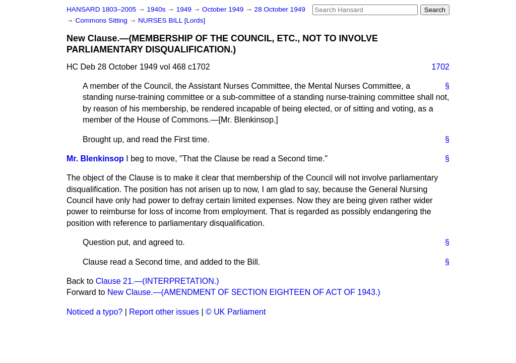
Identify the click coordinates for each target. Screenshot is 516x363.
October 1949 (223, 9)
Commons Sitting (102, 20)
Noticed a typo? (94, 312)
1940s (157, 9)
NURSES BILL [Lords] (171, 20)
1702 (440, 67)
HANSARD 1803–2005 (101, 9)
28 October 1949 (279, 9)
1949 (185, 9)
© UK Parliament (236, 312)
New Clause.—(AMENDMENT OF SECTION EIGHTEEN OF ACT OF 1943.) (243, 292)
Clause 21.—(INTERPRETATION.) (157, 281)
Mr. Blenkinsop (95, 158)
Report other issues (164, 312)
